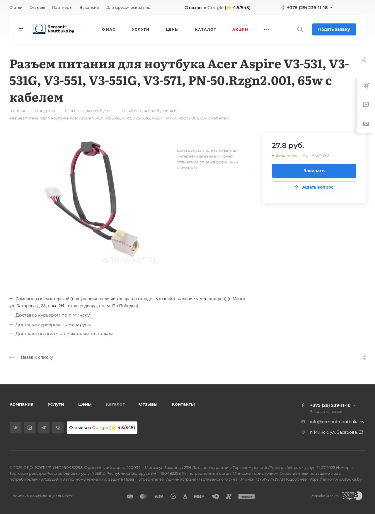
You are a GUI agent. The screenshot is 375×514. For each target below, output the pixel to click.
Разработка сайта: (325, 496)
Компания (21, 404)
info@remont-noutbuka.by (337, 421)
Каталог (115, 404)
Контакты (183, 404)
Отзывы (148, 404)
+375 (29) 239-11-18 (307, 7)
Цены (85, 404)
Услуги (55, 404)
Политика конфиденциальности (41, 495)
